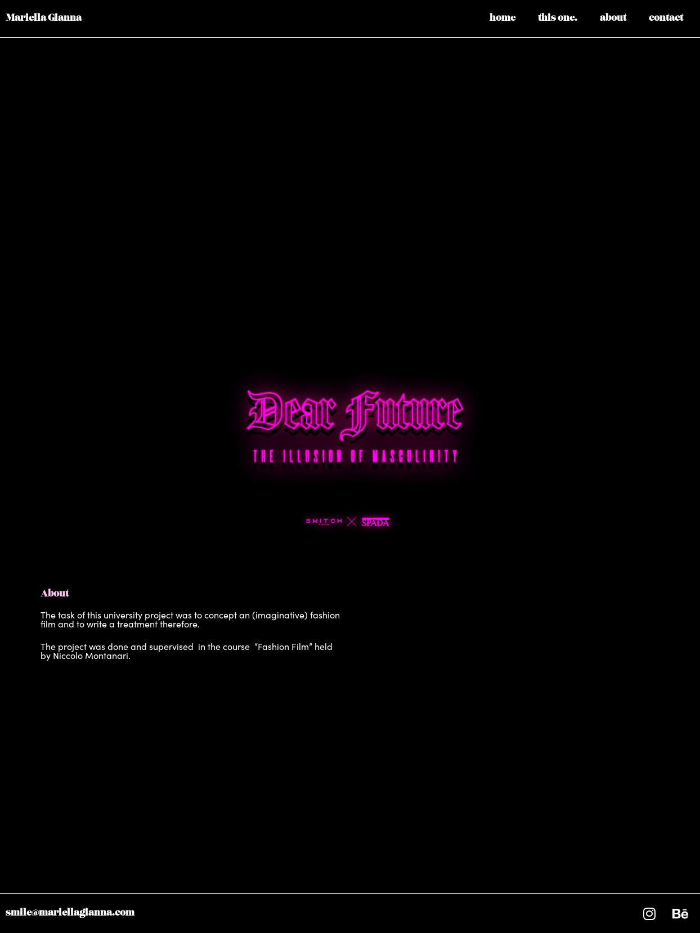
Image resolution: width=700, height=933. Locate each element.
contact (666, 18)
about (613, 18)
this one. (557, 18)
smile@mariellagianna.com (70, 913)
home (502, 18)
